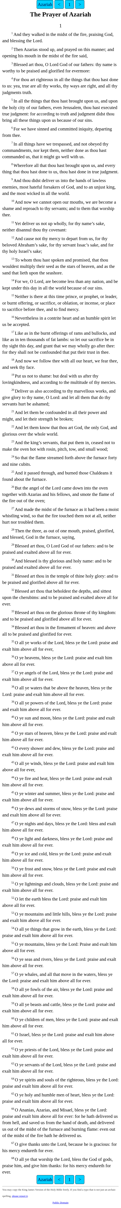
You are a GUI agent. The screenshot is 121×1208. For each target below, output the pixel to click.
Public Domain (60, 1202)
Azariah (45, 4)
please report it (20, 1196)
